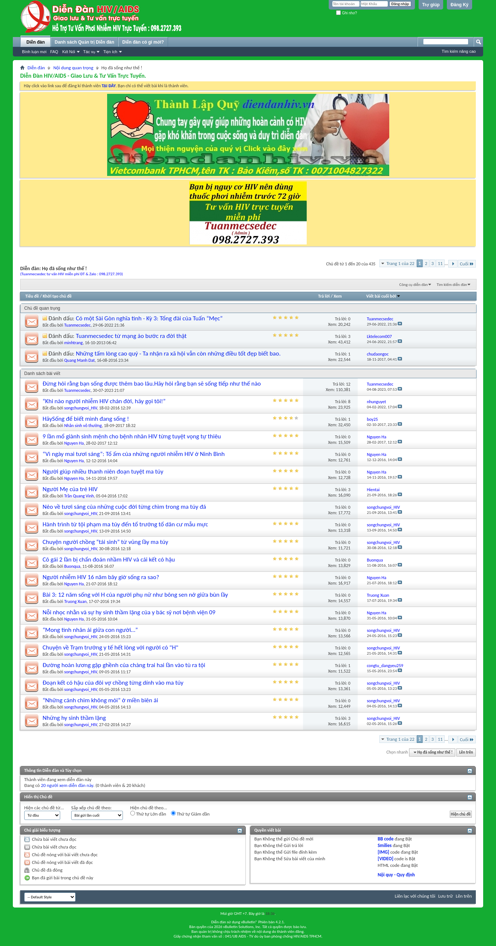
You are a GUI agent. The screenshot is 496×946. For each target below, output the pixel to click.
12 (348, 384)
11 (440, 263)
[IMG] (383, 852)
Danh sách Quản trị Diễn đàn (84, 42)
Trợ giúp (431, 4)
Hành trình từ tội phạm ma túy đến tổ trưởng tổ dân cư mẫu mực (125, 524)
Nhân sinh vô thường (83, 425)
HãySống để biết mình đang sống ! (86, 419)
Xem (337, 296)
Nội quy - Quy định (396, 874)
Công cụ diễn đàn (414, 284)
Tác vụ (89, 51)
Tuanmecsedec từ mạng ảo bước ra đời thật (131, 336)
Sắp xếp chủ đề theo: (91, 807)
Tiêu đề (32, 296)
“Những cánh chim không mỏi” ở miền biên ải (100, 700)
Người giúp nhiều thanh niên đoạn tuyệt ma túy (103, 471)
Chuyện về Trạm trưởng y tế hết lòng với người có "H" (110, 647)
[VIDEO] (385, 858)
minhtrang (73, 342)
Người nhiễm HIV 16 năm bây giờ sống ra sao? (101, 577)
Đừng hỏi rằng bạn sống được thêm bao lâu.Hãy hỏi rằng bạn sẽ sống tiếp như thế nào (152, 383)
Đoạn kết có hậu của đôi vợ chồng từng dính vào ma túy (113, 683)
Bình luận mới (34, 51)
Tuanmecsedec (77, 325)
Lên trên (466, 752)
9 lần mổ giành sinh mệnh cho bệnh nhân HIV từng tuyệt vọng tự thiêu (132, 436)
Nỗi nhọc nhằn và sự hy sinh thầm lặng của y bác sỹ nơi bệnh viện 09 (129, 612)
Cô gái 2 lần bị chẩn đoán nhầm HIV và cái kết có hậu (109, 559)
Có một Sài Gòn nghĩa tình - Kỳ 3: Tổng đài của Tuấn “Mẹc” (149, 318)
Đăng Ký (459, 4)
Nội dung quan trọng (73, 67)
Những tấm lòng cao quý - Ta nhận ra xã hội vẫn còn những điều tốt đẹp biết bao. (178, 353)
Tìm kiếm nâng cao (459, 51)
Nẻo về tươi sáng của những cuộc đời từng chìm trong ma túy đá (124, 507)
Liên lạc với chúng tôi (415, 896)
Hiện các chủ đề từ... (44, 807)
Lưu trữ (445, 896)
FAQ (54, 51)
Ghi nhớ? (346, 13)
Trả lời (323, 296)
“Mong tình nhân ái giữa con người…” (90, 630)
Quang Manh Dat (79, 360)
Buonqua (72, 566)
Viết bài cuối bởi (383, 296)
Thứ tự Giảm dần (190, 814)
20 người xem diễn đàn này (67, 785)
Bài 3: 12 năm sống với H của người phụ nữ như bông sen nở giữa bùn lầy (135, 595)
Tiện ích (110, 51)
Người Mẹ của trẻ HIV (70, 489)
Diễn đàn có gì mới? (143, 42)
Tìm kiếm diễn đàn (452, 284)
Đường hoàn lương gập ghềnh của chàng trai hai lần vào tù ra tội (124, 665)
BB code (385, 839)
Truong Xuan (75, 601)
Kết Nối (68, 51)
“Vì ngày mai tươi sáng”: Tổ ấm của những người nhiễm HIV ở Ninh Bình (134, 454)
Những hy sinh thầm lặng (74, 718)
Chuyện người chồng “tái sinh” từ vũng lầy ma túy (105, 542)
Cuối (467, 263)
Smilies (384, 845)
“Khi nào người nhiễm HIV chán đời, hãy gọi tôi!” (104, 401)
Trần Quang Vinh (79, 495)
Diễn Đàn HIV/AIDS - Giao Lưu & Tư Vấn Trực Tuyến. (83, 75)
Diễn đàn (35, 42)
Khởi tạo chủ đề (57, 296)
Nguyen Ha (74, 443)
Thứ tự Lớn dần (148, 814)
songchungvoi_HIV (80, 408)
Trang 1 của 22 (400, 263)
